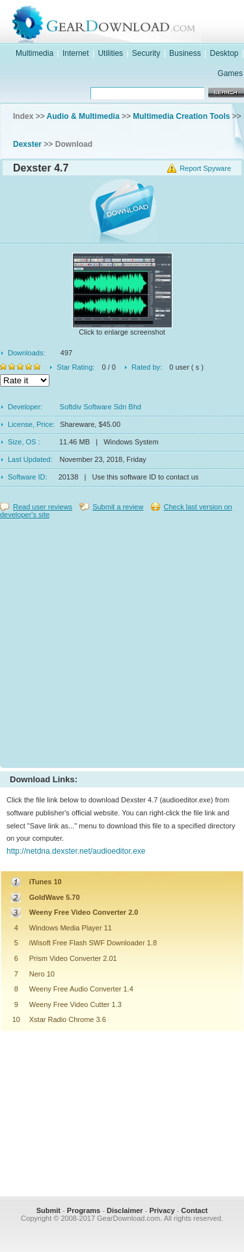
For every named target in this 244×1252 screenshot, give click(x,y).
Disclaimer (125, 1210)
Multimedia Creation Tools (181, 116)
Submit (48, 1210)
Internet (75, 53)
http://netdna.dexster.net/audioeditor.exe (76, 851)
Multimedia (34, 53)
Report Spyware (205, 168)
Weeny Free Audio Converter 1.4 (81, 989)
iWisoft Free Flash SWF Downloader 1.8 (93, 943)
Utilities (110, 53)
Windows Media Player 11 (70, 928)
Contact (194, 1210)
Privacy (161, 1210)
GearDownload (135, 22)
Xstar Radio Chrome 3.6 (67, 1019)
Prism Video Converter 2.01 (73, 958)
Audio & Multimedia (83, 116)
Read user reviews (42, 507)
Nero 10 (42, 974)
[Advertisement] (122, 640)
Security (146, 53)
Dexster (27, 144)
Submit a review (117, 507)
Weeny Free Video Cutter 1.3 (75, 1004)
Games (230, 73)
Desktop (224, 53)
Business (185, 53)
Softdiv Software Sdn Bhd (100, 407)
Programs (83, 1210)
